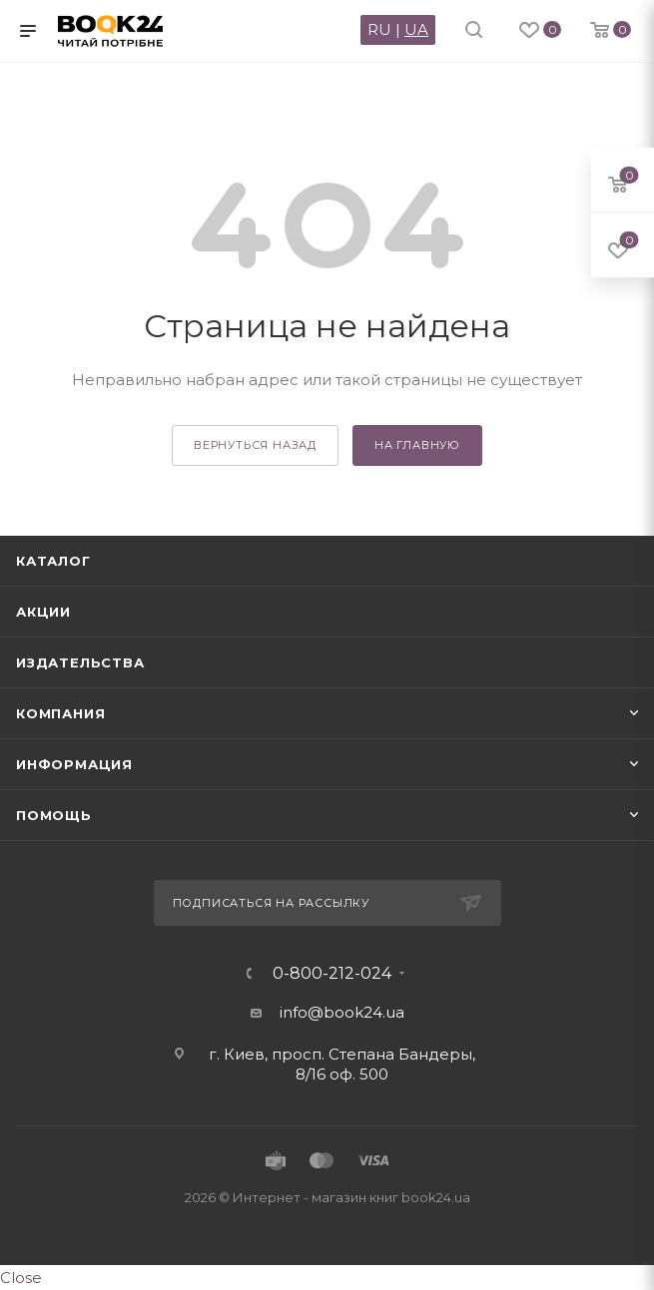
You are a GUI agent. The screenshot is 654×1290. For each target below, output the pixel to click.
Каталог (53, 561)
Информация (74, 764)
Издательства (80, 662)
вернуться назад (255, 445)
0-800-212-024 (332, 974)
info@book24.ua (342, 1012)
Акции (43, 612)
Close (21, 1277)
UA (416, 29)
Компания (60, 713)
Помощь (54, 815)
